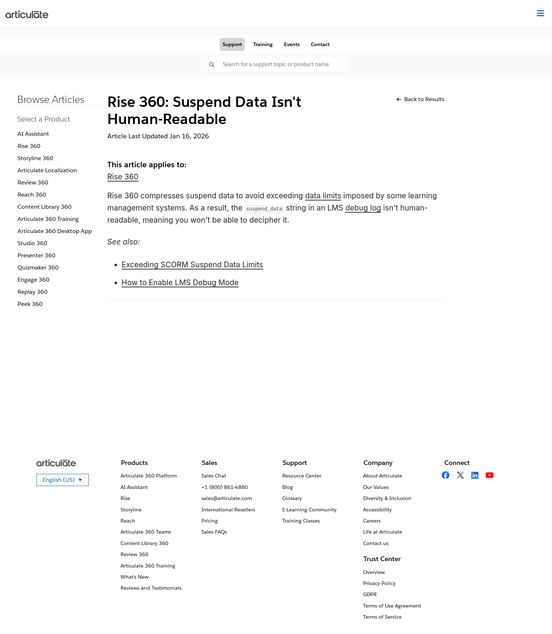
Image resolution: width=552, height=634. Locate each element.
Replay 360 (33, 292)
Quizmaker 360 (38, 267)
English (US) (66, 481)
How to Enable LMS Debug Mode (180, 282)
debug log (363, 207)
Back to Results (420, 99)
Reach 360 (32, 194)
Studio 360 (32, 243)
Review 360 (33, 182)
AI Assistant (33, 134)
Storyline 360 (35, 158)
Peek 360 (30, 304)
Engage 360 (33, 279)
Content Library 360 (45, 206)
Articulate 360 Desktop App (55, 231)
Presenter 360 (36, 255)
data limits (323, 195)
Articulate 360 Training (48, 219)
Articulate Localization (47, 170)
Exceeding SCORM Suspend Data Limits (192, 264)
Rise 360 (29, 146)
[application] (532, 614)
